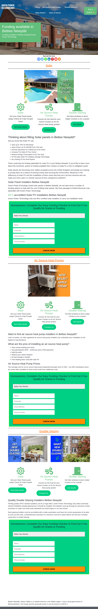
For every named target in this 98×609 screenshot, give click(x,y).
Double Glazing (71, 7)
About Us (66, 3)
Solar (21, 112)
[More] (59, 59)
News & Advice (55, 13)
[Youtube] (55, 59)
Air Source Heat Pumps (52, 7)
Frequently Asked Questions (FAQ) (83, 3)
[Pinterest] (52, 59)
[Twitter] (42, 59)
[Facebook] (38, 59)
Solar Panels (40, 13)
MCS (11, 195)
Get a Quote (90, 10)
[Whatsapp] (45, 59)
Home (37, 7)
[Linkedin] (49, 59)
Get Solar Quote (20, 127)
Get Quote (77, 124)
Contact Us (48, 130)
